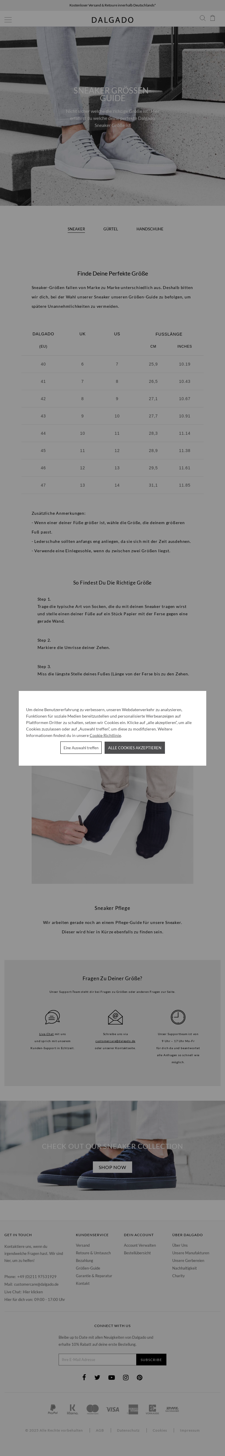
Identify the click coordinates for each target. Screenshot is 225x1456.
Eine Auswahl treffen (81, 747)
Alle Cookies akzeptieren (134, 747)
